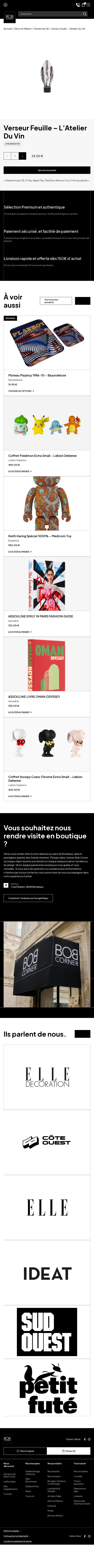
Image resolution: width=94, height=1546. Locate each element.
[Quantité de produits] (15, 156)
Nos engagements (10, 1489)
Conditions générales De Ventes (18, 1543)
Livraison (78, 1497)
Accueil (8, 28)
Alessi (28, 1492)
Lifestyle (52, 1507)
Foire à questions (79, 1483)
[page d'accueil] (10, 16)
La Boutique (10, 1482)
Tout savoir (80, 1464)
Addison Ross (32, 1487)
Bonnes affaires (55, 1516)
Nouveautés (54, 1472)
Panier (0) (68, 1452)
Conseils (78, 1477)
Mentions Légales (11, 1532)
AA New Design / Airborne (32, 1474)
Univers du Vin (41, 28)
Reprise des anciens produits (82, 1503)
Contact (8, 1495)
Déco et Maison (22, 28)
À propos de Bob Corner (10, 1476)
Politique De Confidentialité (16, 1537)
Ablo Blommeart (31, 1481)
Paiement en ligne (80, 1491)
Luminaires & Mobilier (54, 1491)
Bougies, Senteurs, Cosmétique (57, 1483)
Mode (50, 1512)
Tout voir (29, 1497)
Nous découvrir (9, 1466)
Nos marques (32, 1464)
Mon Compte (25, 1452)
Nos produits (55, 1464)
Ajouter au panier (47, 170)
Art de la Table (54, 1497)
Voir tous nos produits (51, 301)
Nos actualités (81, 1472)
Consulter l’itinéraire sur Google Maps (28, 899)
